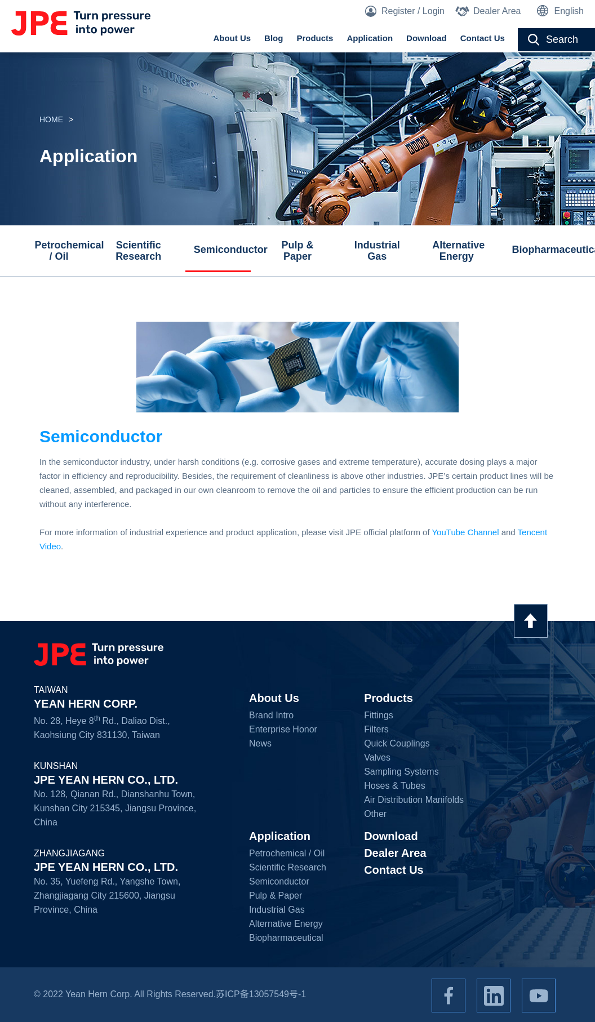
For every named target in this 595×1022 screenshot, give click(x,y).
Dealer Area (497, 11)
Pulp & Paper (298, 250)
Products (314, 38)
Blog (273, 38)
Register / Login (413, 11)
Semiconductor (222, 249)
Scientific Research (138, 250)
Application (370, 38)
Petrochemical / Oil (62, 250)
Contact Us (482, 38)
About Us (232, 38)
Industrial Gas (377, 250)
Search (562, 39)
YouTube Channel (465, 532)
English (569, 11)
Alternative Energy (458, 250)
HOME (51, 119)
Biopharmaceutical (540, 249)
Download (426, 38)
